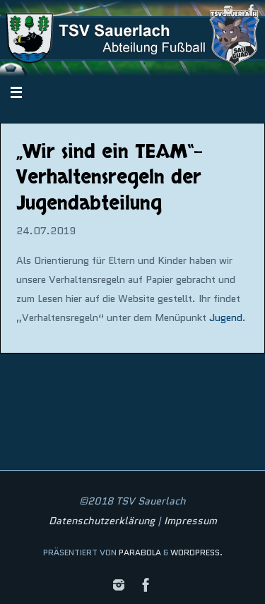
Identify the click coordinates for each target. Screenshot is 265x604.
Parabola (140, 552)
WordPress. (196, 552)
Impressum (190, 521)
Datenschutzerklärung (102, 521)
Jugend (225, 317)
